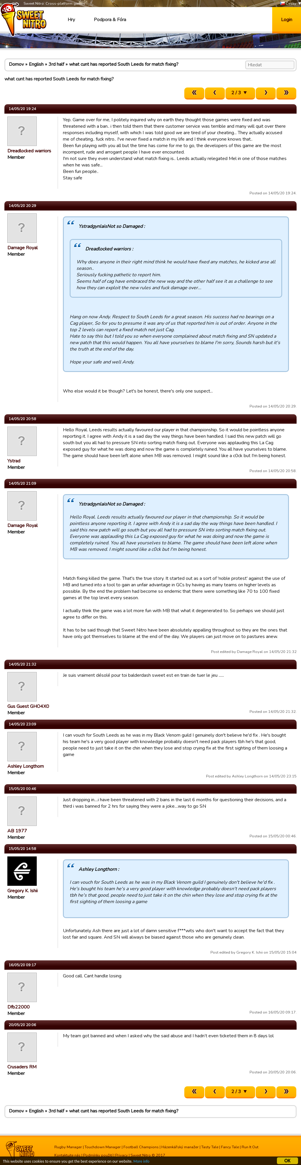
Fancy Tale (230, 1147)
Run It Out (250, 1147)
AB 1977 (17, 831)
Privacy (121, 1155)
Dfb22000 (18, 1007)
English (36, 64)
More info (141, 1161)
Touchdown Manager (103, 1147)
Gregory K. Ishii (22, 891)
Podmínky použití (98, 1155)
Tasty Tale (209, 1147)
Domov (16, 64)
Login (286, 19)
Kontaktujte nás (67, 1155)
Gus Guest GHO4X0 (28, 706)
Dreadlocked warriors (29, 151)
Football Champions (141, 1147)
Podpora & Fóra (110, 19)
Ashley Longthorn (25, 766)
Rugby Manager (68, 1147)
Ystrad (13, 461)
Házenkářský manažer (180, 1147)
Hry (71, 19)
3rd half (56, 64)
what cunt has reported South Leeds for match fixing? (123, 64)
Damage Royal (22, 248)
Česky (288, 3)
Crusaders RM (21, 1067)
